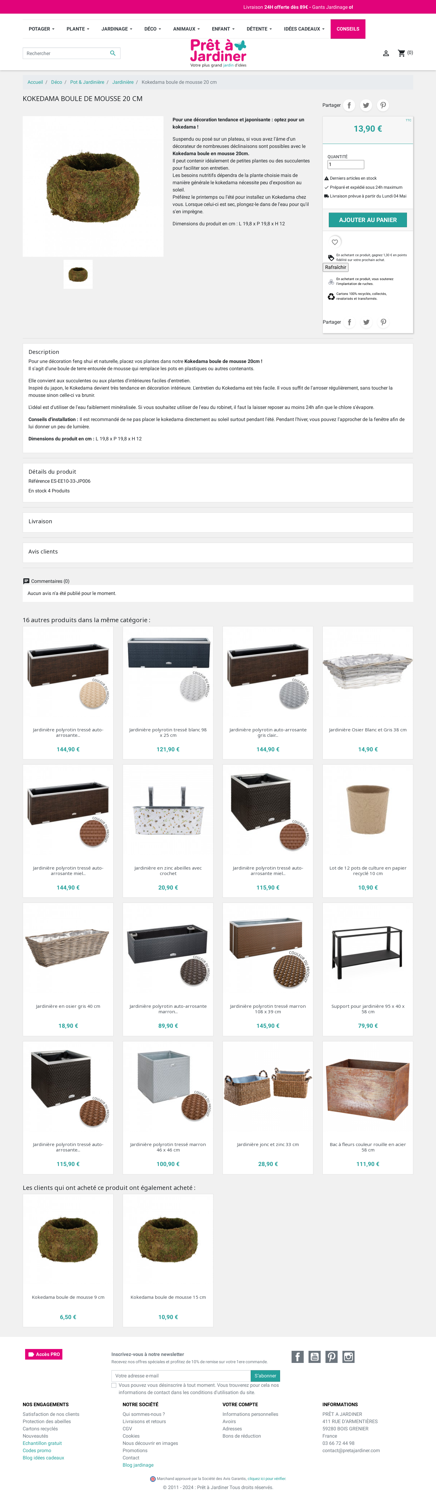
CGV (127, 1429)
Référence (39, 481)
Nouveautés (35, 1436)
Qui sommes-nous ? (144, 1414)
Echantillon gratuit (42, 1443)
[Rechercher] (72, 53)
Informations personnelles (250, 1414)
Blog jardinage (138, 1465)
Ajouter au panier (368, 220)
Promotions (135, 1450)
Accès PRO (44, 1354)
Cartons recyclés (40, 1429)
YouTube (315, 1357)
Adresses (232, 1429)
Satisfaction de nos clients (51, 1414)
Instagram (348, 1357)
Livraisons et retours (144, 1421)
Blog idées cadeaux (43, 1458)
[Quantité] (346, 164)
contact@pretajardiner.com (351, 1450)
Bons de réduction (242, 1436)
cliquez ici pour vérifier (266, 1478)
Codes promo (37, 1450)
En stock (37, 491)
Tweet (366, 105)
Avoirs (229, 1421)
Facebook (298, 1357)
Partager (349, 105)
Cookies (131, 1436)
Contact (131, 1458)
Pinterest (383, 105)
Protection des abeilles (47, 1421)
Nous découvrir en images (150, 1443)
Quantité (338, 156)
